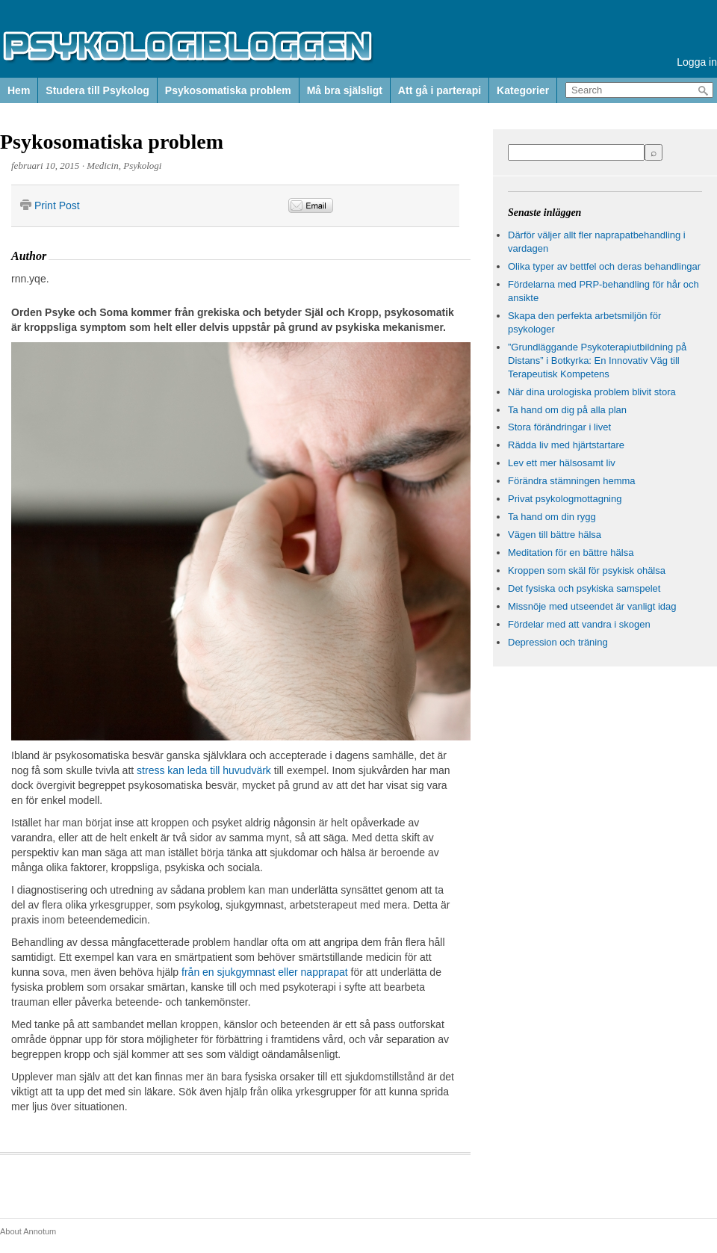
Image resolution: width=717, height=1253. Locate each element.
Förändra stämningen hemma (572, 480)
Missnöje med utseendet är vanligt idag (592, 606)
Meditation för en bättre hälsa (570, 552)
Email (310, 205)
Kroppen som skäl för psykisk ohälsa (586, 570)
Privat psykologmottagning (564, 498)
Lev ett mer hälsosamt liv (561, 462)
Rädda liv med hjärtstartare (566, 445)
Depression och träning (558, 642)
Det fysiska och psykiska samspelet (584, 588)
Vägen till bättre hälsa (554, 534)
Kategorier (523, 90)
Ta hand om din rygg (552, 516)
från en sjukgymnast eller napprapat (264, 972)
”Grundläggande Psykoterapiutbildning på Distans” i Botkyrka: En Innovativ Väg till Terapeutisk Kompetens (597, 360)
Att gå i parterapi (439, 90)
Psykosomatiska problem (228, 90)
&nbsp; (416, 206)
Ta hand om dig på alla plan (567, 409)
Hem (18, 90)
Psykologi (142, 165)
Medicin (103, 165)
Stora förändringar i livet (559, 427)
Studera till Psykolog (97, 90)
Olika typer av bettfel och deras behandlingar (604, 266)
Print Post (57, 205)
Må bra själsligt (344, 90)
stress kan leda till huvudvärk (204, 770)
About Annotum (28, 1231)
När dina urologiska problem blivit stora (592, 391)
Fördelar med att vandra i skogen (579, 624)
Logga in (697, 62)
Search (703, 91)
